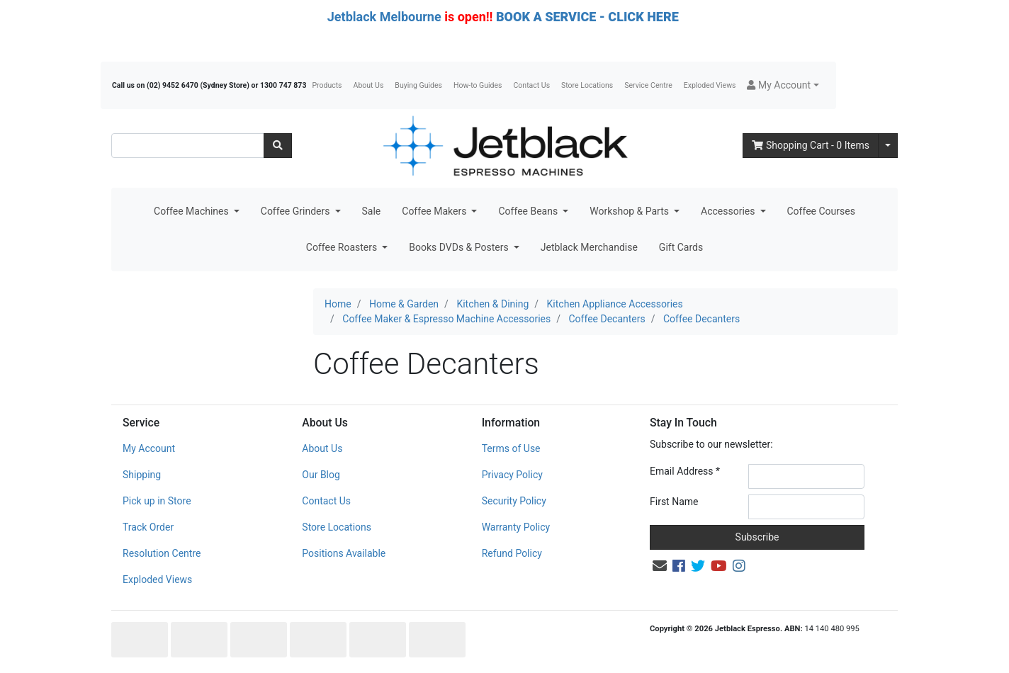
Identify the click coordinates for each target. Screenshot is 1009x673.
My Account (149, 448)
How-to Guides (477, 85)
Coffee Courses (821, 211)
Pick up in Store (157, 501)
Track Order (148, 527)
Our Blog (321, 474)
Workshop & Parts (630, 211)
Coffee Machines (192, 211)
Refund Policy (512, 553)
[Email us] (660, 566)
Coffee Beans (529, 211)
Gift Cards (681, 247)
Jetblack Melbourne (384, 16)
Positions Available (343, 553)
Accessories (729, 211)
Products (327, 85)
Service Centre (648, 85)
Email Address (685, 471)
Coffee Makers (435, 211)
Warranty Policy (516, 527)
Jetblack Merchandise (589, 247)
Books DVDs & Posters (460, 247)
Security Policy (514, 501)
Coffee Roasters (343, 247)
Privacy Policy (512, 474)
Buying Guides (418, 85)
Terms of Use (511, 448)
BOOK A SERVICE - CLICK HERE (587, 16)
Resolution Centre (162, 553)
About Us (369, 85)
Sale (371, 211)
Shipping (142, 474)
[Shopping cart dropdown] (888, 145)
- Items (810, 145)
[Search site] (278, 145)
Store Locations (587, 85)
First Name (674, 501)
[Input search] (187, 145)
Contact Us (532, 85)
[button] (782, 85)
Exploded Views (710, 85)
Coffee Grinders (296, 211)
